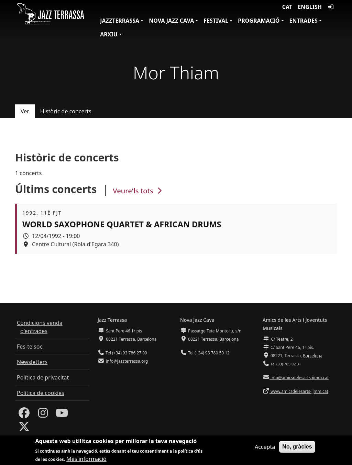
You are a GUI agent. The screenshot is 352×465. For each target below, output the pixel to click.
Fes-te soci (30, 346)
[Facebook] (24, 415)
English (310, 7)
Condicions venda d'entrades (40, 327)
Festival (216, 20)
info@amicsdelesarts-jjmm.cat (299, 378)
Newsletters (32, 362)
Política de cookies (40, 393)
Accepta (265, 449)
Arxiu (109, 34)
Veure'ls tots (138, 190)
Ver (25, 111)
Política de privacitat (43, 377)
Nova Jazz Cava (171, 20)
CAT (287, 7)
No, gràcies (297, 449)
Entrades (303, 20)
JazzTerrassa (119, 20)
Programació (258, 20)
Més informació (86, 461)
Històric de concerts (65, 111)
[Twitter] (24, 428)
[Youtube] (62, 415)
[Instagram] (43, 415)
